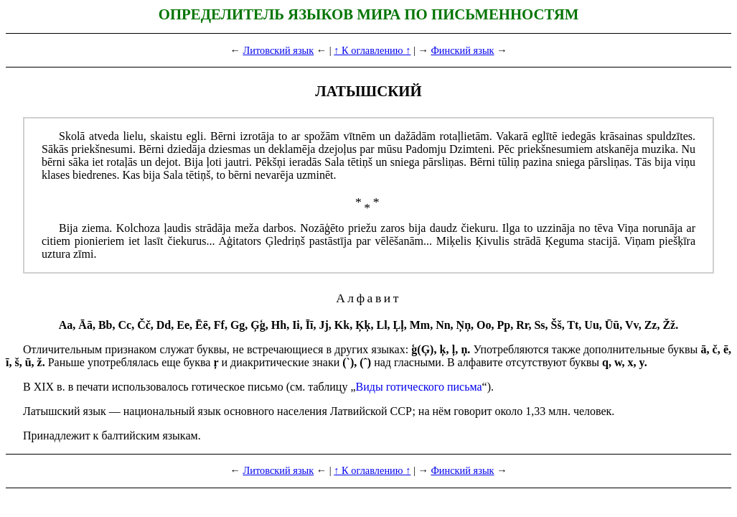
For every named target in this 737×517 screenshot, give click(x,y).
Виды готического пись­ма (419, 387)
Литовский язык (278, 50)
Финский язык (462, 50)
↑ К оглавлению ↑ (372, 50)
